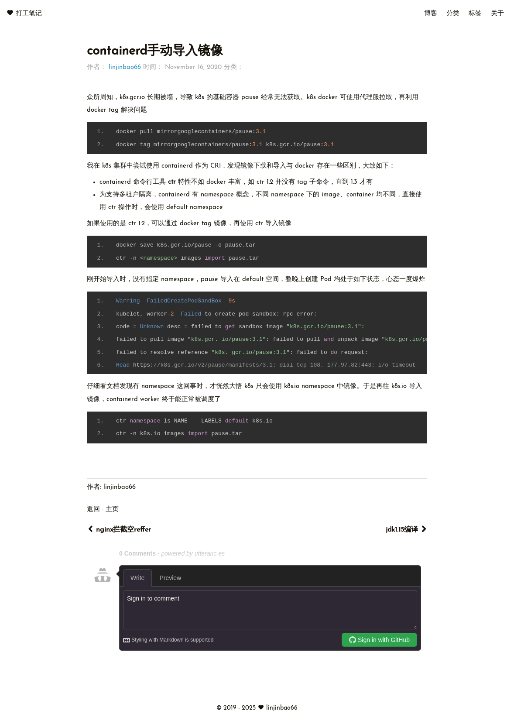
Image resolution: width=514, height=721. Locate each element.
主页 (112, 509)
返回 (93, 509)
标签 (475, 13)
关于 (497, 13)
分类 (452, 13)
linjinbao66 (125, 67)
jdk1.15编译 (406, 529)
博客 (430, 13)
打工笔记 (29, 13)
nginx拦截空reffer (119, 529)
